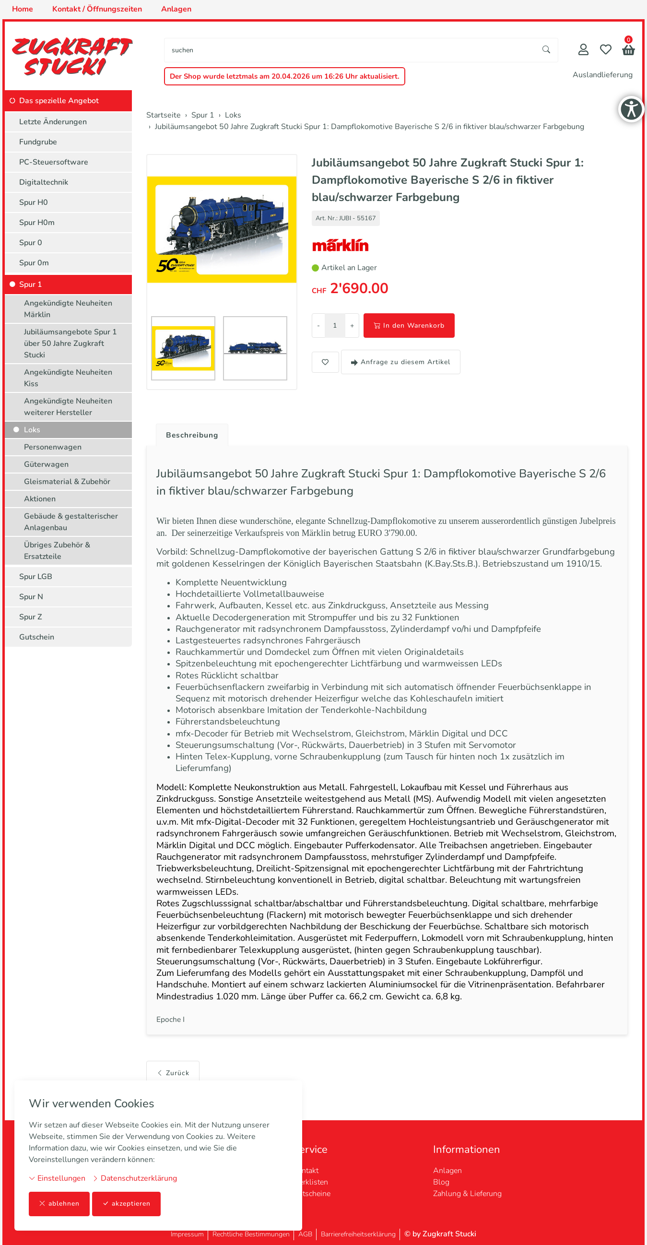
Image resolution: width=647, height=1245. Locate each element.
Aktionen (40, 499)
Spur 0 (30, 242)
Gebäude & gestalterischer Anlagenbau (71, 522)
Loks (32, 430)
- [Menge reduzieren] (318, 325)
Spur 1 (30, 284)
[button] (628, 51)
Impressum (187, 1234)
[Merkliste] (606, 51)
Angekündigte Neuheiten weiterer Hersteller (68, 407)
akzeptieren (126, 1204)
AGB (305, 1234)
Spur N (31, 597)
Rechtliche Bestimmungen (251, 1234)
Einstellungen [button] (57, 1178)
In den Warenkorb (409, 325)
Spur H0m (37, 222)
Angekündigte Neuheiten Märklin (68, 309)
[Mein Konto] (583, 51)
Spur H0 (33, 202)
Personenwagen (53, 447)
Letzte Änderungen (53, 122)
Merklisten (310, 1182)
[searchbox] (350, 50)
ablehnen (59, 1204)
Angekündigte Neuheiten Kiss (68, 378)
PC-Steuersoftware (53, 162)
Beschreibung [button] (193, 435)
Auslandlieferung (603, 75)
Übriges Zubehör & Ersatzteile (57, 551)
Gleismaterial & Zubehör (67, 481)
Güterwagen (46, 464)
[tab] (189, 433)
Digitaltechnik (43, 182)
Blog (441, 1182)
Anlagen (447, 1170)
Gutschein (36, 637)
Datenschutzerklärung (134, 1178)
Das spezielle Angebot (59, 100)
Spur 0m (34, 263)
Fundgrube (38, 142)
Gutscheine (311, 1193)
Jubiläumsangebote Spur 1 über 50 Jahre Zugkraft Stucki (70, 343)
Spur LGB (35, 576)
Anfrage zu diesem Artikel (400, 362)
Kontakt (305, 1170)
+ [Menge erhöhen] (352, 325)
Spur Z (30, 617)
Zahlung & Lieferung (467, 1193)
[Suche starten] (546, 50)
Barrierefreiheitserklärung (358, 1234)
